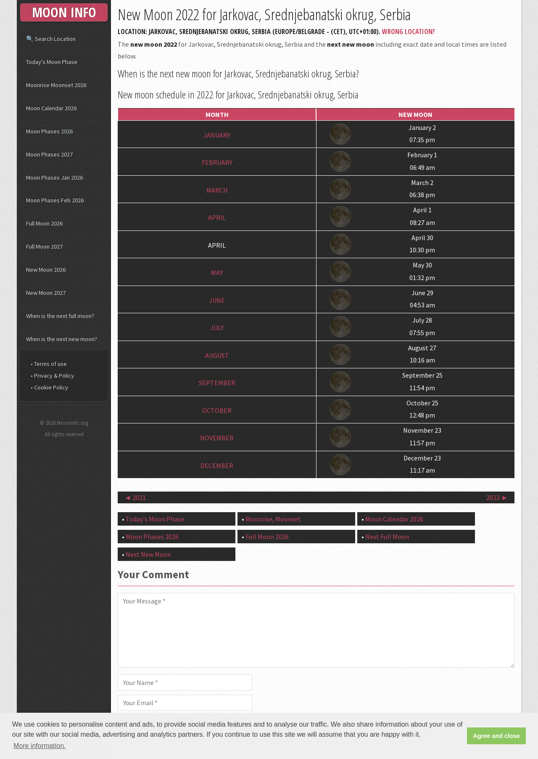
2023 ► (497, 497)
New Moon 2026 (46, 269)
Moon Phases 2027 (49, 154)
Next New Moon (148, 554)
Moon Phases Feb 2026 (55, 200)
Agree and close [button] (496, 736)
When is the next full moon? (60, 316)
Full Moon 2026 (267, 536)
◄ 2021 (135, 497)
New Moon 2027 (46, 292)
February (217, 162)
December (216, 465)
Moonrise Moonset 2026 (56, 85)
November (217, 438)
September (217, 382)
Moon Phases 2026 (152, 536)
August (217, 355)
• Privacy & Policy (52, 375)
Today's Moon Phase (155, 519)
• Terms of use (49, 364)
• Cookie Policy (49, 387)
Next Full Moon (387, 536)
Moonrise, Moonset (273, 519)
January (216, 135)
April (217, 217)
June (217, 300)
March (217, 190)
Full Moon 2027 (44, 246)
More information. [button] (39, 745)
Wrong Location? (408, 31)
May (217, 272)
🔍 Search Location (51, 38)
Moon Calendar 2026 (394, 519)
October (217, 410)
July (217, 327)
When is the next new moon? (61, 339)
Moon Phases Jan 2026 (54, 177)
